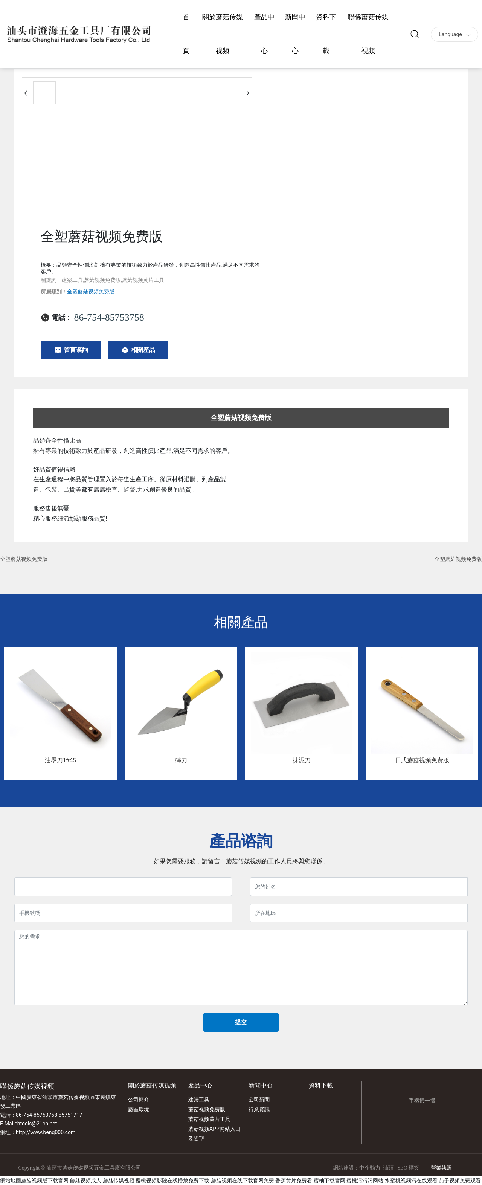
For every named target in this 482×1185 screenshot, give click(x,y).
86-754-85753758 (109, 317)
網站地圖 (10, 1180)
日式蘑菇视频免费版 (422, 760)
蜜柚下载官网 (329, 1180)
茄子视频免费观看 (460, 1180)
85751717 (70, 1115)
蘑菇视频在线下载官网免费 (242, 1180)
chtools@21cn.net (35, 1124)
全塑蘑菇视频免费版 (23, 559)
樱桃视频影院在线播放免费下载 (172, 1180)
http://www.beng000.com (45, 1132)
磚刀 (181, 760)
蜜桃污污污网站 (364, 1180)
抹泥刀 (302, 760)
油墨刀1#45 (60, 760)
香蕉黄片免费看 (293, 1180)
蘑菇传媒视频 (118, 1180)
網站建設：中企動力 (356, 1168)
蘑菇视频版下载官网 (45, 1180)
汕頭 (388, 1168)
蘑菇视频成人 (85, 1180)
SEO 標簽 (408, 1168)
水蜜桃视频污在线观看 (411, 1180)
